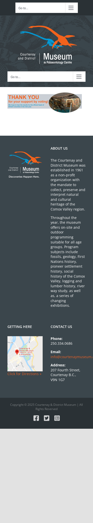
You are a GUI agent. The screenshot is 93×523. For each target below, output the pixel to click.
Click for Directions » (24, 373)
